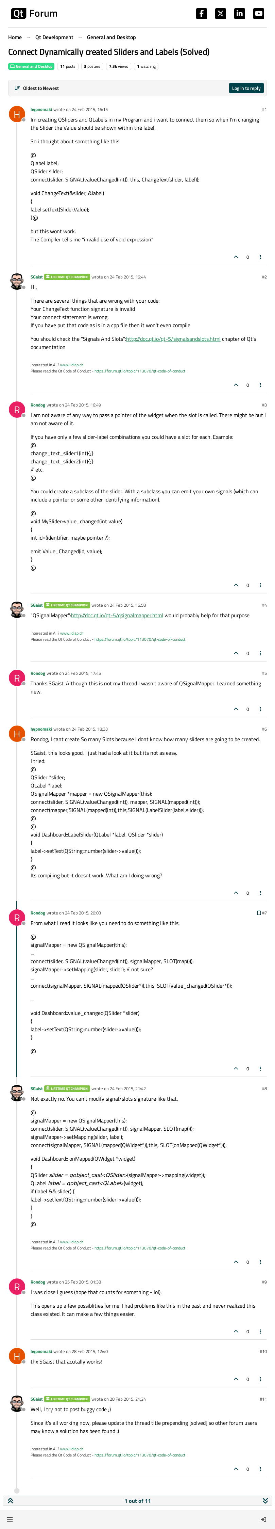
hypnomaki (41, 109)
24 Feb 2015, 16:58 (128, 605)
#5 (264, 673)
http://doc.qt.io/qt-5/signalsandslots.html (173, 339)
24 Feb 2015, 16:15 (90, 109)
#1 (264, 109)
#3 (264, 404)
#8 (264, 1088)
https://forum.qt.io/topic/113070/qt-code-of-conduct (139, 371)
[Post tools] (261, 257)
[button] (10, 1519)
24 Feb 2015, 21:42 (128, 1088)
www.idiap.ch (71, 365)
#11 (263, 1399)
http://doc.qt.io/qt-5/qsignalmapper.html (117, 615)
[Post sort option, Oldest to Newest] (36, 88)
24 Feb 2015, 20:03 (83, 912)
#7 (264, 912)
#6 (264, 729)
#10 (263, 1351)
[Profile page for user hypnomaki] (17, 114)
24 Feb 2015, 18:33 (90, 729)
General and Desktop (31, 66)
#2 (264, 276)
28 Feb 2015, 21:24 (128, 1399)
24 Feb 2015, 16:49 (83, 404)
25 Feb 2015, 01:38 (83, 1281)
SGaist (37, 276)
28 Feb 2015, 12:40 (90, 1351)
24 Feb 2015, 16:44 (128, 276)
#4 (264, 605)
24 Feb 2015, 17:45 (83, 673)
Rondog (38, 404)
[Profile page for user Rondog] (17, 409)
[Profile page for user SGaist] (17, 281)
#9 (264, 1281)
